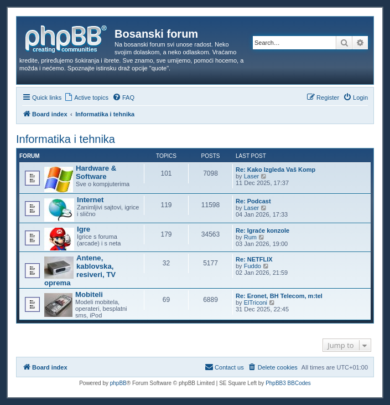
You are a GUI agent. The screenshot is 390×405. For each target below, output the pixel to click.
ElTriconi (255, 302)
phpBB (118, 383)
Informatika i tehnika (65, 139)
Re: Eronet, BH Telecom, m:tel (279, 296)
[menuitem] (86, 97)
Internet (90, 200)
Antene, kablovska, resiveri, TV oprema (80, 270)
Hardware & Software (96, 172)
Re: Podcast (253, 201)
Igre (83, 229)
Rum (250, 237)
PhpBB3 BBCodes (288, 383)
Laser (251, 176)
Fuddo (252, 266)
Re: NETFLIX (254, 259)
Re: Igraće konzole (262, 230)
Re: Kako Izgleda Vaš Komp (275, 169)
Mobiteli (89, 294)
